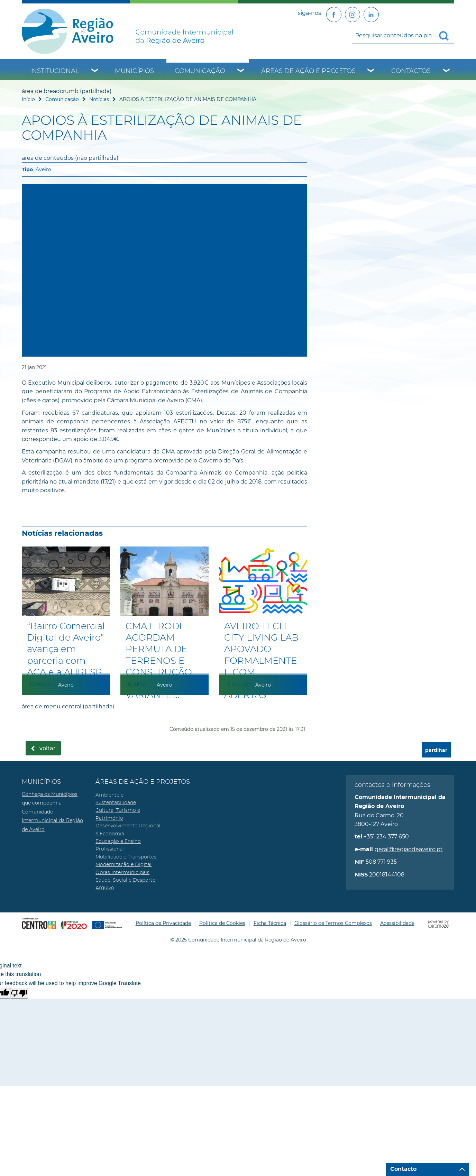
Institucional (54, 71)
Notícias (99, 99)
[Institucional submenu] (95, 71)
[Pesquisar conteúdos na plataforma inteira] (446, 36)
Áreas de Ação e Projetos (308, 71)
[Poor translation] (19, 993)
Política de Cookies (222, 923)
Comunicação (200, 71)
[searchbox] (403, 35)
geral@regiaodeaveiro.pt (409, 849)
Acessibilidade (397, 923)
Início (28, 99)
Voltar (47, 748)
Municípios (134, 71)
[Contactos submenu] (446, 71)
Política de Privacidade (163, 923)
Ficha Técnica (270, 923)
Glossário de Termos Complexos (333, 923)
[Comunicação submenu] (241, 71)
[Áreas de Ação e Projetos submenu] (371, 71)
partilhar (436, 750)
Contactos (411, 71)
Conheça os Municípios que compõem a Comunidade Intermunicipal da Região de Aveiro (52, 812)
